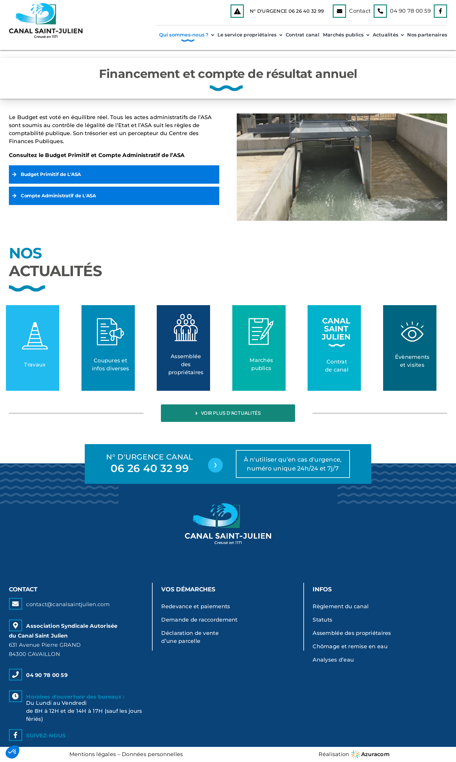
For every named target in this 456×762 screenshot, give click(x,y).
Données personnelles (152, 754)
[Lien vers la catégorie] (32, 348)
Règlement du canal (341, 606)
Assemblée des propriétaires (352, 633)
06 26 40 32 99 (306, 11)
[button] (114, 174)
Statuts (322, 620)
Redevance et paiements (195, 606)
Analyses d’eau (333, 660)
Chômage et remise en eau (350, 646)
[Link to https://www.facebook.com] (440, 11)
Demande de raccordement (199, 620)
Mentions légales (92, 754)
